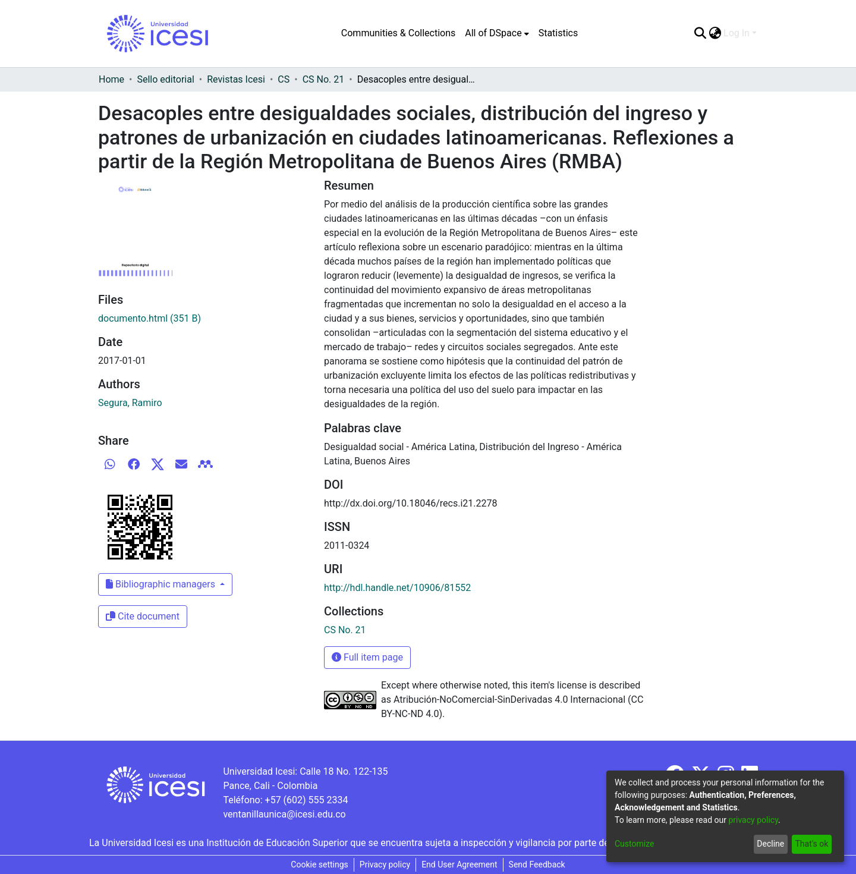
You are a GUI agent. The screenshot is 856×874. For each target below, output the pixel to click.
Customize (634, 843)
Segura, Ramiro (130, 402)
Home (111, 79)
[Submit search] (700, 33)
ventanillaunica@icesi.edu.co (284, 814)
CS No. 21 (324, 79)
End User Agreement (459, 864)
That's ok (811, 843)
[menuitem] (496, 33)
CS (283, 79)
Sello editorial (165, 79)
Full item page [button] (367, 657)
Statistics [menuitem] (558, 33)
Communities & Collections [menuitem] (398, 33)
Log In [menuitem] (736, 33)
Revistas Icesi (236, 79)
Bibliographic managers (162, 584)
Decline (770, 843)
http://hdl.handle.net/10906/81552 (397, 587)
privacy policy (753, 820)
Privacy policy (385, 864)
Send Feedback (537, 864)
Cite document (143, 616)
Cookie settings (319, 864)
